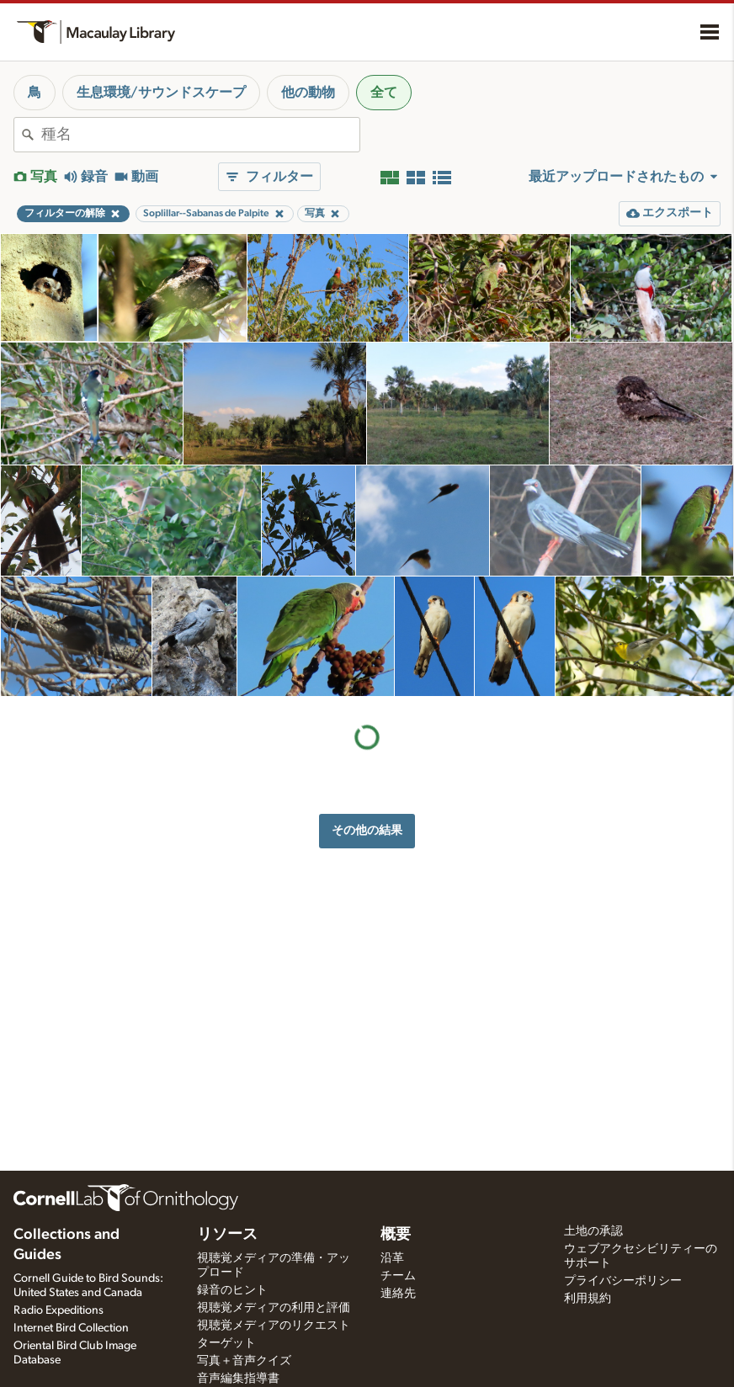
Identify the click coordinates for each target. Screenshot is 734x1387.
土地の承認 (593, 1231)
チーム (398, 1276)
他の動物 (308, 92)
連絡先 (398, 1293)
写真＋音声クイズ (244, 1361)
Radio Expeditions (58, 1310)
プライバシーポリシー (623, 1281)
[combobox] (200, 134)
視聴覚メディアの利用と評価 (273, 1308)
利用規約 (587, 1299)
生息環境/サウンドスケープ (161, 92)
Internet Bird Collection (71, 1328)
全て (383, 92)
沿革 (392, 1258)
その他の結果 (367, 830)
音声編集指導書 (238, 1378)
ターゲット (226, 1343)
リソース (227, 1234)
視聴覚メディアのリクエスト (273, 1325)
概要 (395, 1234)
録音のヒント (232, 1290)
